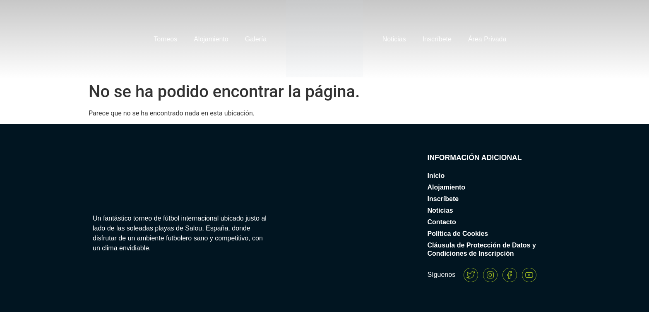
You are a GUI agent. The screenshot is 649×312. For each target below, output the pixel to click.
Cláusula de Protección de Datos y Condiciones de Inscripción (482, 249)
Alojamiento (211, 39)
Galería (256, 39)
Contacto (442, 222)
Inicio (436, 175)
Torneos (165, 39)
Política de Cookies (458, 233)
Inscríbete (437, 39)
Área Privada (487, 39)
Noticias (394, 39)
